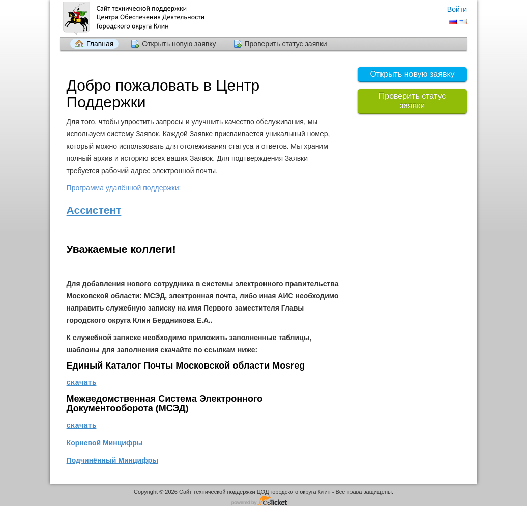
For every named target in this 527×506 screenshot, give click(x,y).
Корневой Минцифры (105, 442)
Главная (99, 44)
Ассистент (94, 210)
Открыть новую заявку (179, 44)
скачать (82, 382)
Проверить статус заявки (286, 44)
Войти (457, 9)
